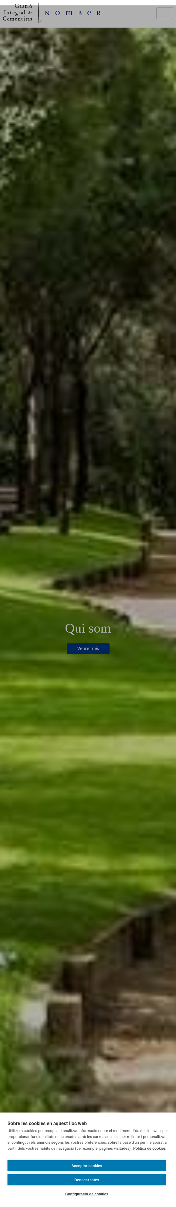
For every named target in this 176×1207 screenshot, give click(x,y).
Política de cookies (149, 1148)
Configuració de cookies (86, 1194)
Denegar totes (87, 1180)
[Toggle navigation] (164, 13)
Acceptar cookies (87, 1166)
